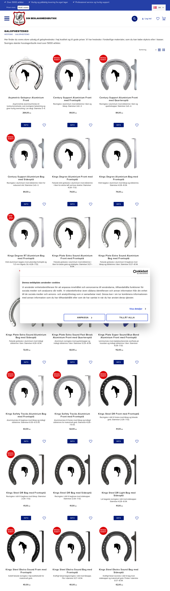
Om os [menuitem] (139, 507)
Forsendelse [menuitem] (108, 515)
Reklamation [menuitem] (75, 523)
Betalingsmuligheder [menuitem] (112, 507)
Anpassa (84, 317)
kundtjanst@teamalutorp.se (25, 508)
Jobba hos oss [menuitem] (142, 520)
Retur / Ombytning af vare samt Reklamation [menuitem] (84, 517)
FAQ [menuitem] (72, 537)
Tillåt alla (127, 317)
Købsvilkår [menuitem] (74, 528)
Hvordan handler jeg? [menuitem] (79, 532)
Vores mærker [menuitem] (142, 524)
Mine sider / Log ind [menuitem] (79, 511)
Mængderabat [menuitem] (109, 511)
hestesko (35, 483)
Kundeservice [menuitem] (76, 507)
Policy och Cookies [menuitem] (111, 520)
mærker (60, 483)
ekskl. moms (23, 7)
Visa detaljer (135, 309)
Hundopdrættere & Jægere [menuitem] (115, 529)
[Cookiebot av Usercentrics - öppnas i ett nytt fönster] (135, 272)
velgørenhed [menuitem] (141, 515)
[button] (6, 18)
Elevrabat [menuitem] (107, 524)
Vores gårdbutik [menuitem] (143, 511)
